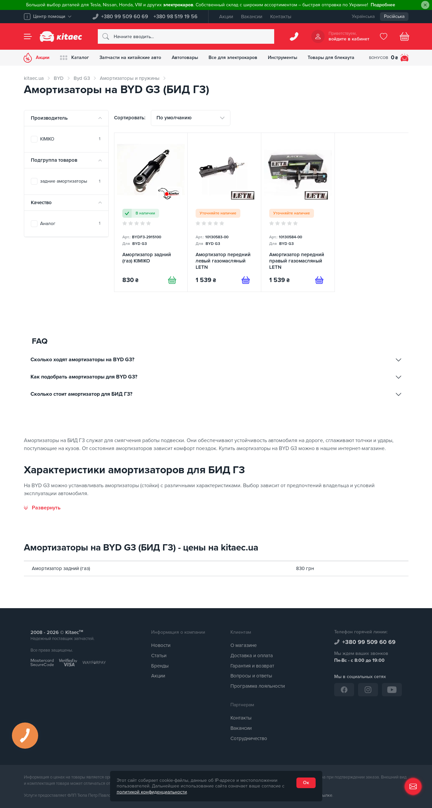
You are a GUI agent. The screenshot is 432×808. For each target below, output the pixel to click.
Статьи (158, 656)
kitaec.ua (34, 78)
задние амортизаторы (70, 181)
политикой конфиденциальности (152, 792)
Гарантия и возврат (252, 666)
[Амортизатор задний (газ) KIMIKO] (151, 212)
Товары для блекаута (332, 57)
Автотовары (185, 57)
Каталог (74, 58)
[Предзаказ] (245, 280)
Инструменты (283, 57)
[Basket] (404, 36)
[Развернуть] (42, 507)
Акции (226, 17)
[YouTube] (392, 689)
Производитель (49, 118)
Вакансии (251, 17)
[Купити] (172, 280)
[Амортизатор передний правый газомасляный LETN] (298, 212)
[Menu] (27, 36)
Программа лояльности (257, 686)
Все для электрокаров (233, 57)
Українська (363, 16)
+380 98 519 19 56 (176, 16)
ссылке (325, 795)
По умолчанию (174, 118)
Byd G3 (82, 78)
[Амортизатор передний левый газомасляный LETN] (224, 212)
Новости (160, 645)
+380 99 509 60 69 (124, 16)
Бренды (160, 666)
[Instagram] (368, 689)
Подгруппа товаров (54, 160)
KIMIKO (70, 139)
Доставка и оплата (251, 656)
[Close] (425, 5)
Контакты (280, 17)
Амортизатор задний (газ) (61, 568)
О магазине (243, 645)
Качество (41, 202)
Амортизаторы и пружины (129, 78)
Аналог (70, 223)
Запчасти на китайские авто (130, 57)
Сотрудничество (248, 738)
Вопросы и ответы (251, 676)
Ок (306, 782)
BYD (59, 78)
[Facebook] (344, 689)
